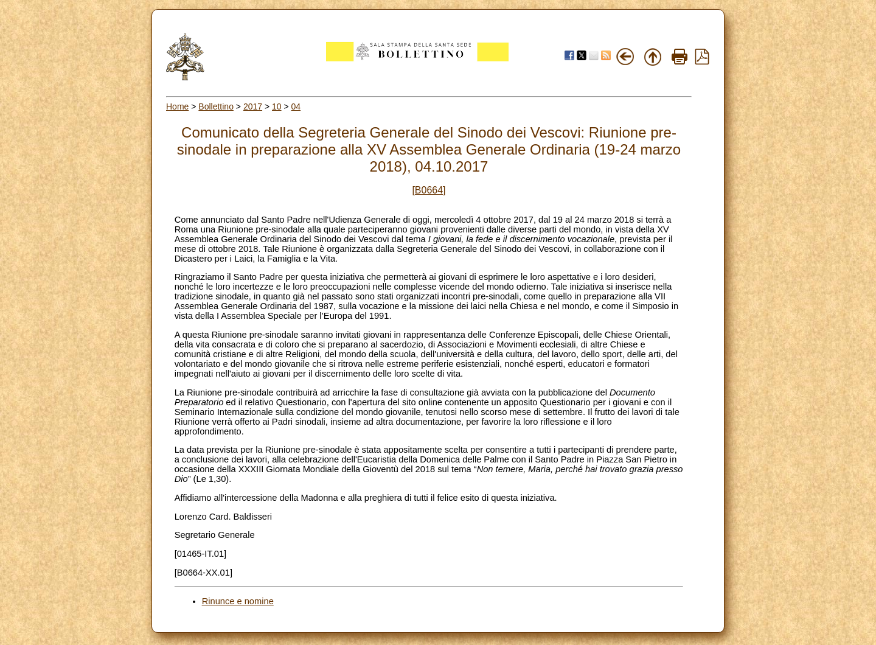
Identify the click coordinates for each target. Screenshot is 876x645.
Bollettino (216, 106)
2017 (252, 106)
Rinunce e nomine (238, 601)
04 (296, 106)
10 (277, 106)
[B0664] (428, 190)
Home (177, 106)
